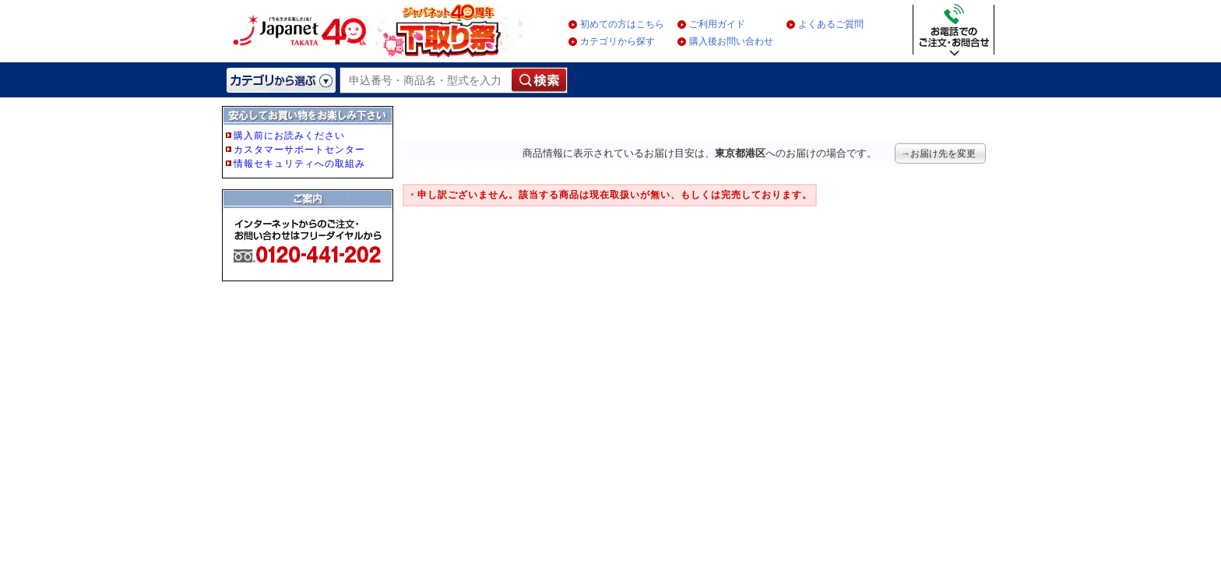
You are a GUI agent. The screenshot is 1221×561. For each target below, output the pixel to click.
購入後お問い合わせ (731, 41)
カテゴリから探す (617, 41)
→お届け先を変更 (938, 153)
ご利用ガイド (717, 24)
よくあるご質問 (831, 24)
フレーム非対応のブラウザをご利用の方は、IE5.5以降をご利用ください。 (309, 219)
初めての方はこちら (622, 24)
